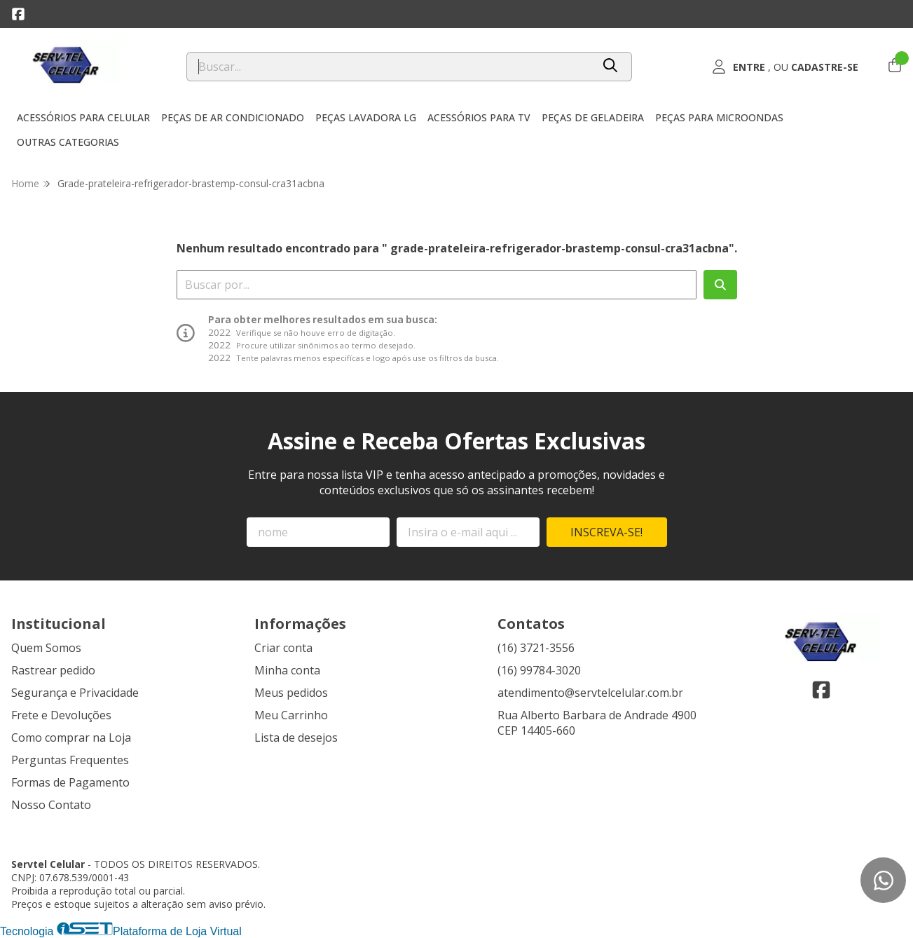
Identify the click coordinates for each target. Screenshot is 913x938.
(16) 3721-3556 (536, 647)
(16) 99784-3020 (539, 670)
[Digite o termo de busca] (389, 67)
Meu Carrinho (291, 715)
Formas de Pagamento (70, 782)
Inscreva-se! (606, 532)
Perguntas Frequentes (70, 760)
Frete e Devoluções (61, 715)
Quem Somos (46, 647)
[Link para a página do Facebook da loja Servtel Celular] (18, 14)
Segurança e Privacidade (75, 692)
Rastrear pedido (53, 670)
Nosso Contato (51, 805)
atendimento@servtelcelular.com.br (590, 692)
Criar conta (283, 647)
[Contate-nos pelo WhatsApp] (883, 880)
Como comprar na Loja (71, 737)
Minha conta (287, 670)
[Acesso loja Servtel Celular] (785, 66)
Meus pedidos (291, 692)
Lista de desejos (296, 737)
